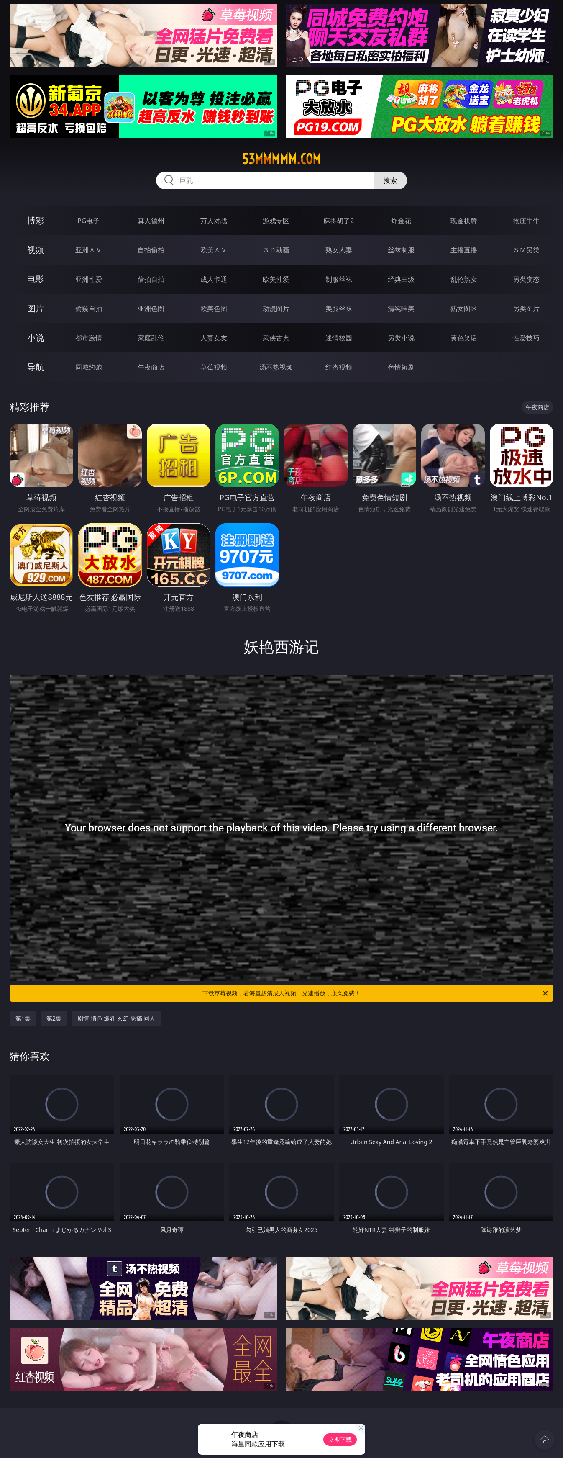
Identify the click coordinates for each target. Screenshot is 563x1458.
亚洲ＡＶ (88, 250)
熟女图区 (463, 308)
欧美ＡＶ (213, 250)
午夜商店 (151, 367)
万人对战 (213, 220)
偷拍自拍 (151, 279)
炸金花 (401, 220)
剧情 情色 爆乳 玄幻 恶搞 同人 (116, 1018)
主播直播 (463, 250)
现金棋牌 (463, 220)
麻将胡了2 (338, 220)
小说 (35, 337)
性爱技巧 (526, 337)
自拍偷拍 (151, 250)
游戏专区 (276, 220)
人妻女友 (213, 337)
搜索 (390, 180)
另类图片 (526, 308)
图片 (35, 308)
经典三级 (401, 279)
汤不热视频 (276, 367)
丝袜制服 (401, 250)
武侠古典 (276, 337)
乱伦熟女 (463, 279)
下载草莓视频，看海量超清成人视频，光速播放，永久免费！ (375, 993)
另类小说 (401, 337)
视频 (35, 249)
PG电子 (88, 220)
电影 (35, 279)
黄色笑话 (463, 337)
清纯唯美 (401, 308)
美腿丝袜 (338, 308)
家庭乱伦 (151, 337)
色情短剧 (401, 367)
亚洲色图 (151, 308)
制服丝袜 (338, 279)
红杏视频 (338, 367)
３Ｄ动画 (276, 250)
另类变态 (526, 279)
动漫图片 (276, 308)
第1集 (23, 1018)
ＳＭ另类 (526, 250)
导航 (35, 367)
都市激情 (88, 337)
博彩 (35, 220)
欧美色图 (213, 308)
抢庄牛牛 (526, 220)
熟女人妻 (338, 250)
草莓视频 (213, 367)
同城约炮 (88, 367)
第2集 (53, 1018)
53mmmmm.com (281, 159)
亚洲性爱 (88, 279)
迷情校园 (338, 337)
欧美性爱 (276, 279)
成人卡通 (213, 279)
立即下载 (340, 1439)
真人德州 (151, 220)
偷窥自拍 (88, 308)
